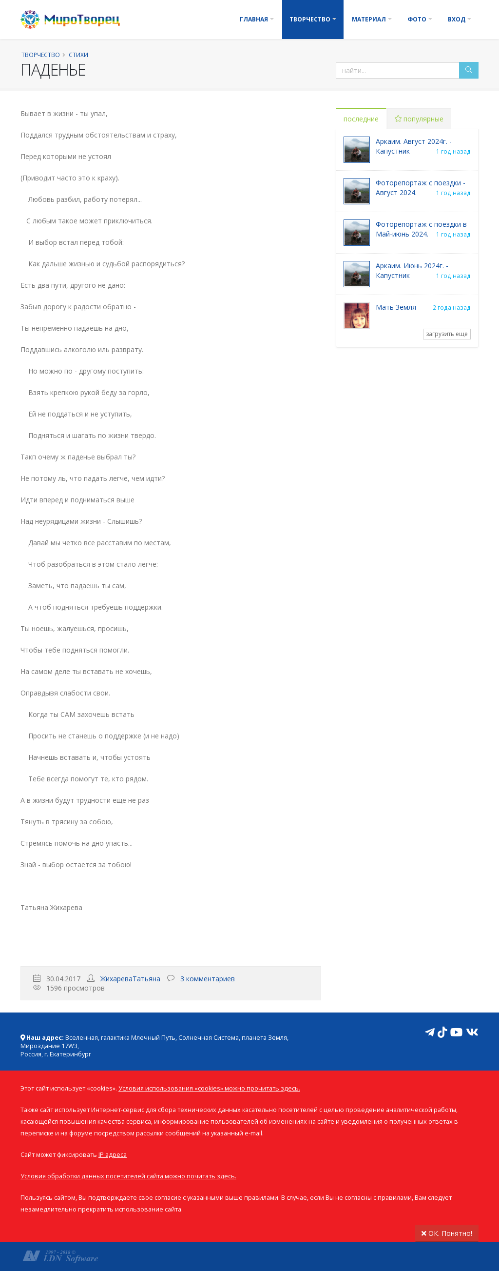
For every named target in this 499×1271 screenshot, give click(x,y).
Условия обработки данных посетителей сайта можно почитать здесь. (128, 1176)
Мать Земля (396, 307)
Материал (369, 19)
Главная (254, 19)
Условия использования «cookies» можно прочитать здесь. (209, 1088)
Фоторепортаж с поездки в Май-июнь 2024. (421, 228)
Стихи (78, 55)
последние (361, 118)
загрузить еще (447, 334)
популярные (419, 118)
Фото (416, 19)
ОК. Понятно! (447, 1233)
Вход (456, 19)
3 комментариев (207, 978)
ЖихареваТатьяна (130, 978)
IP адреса (112, 1155)
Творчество (309, 19)
